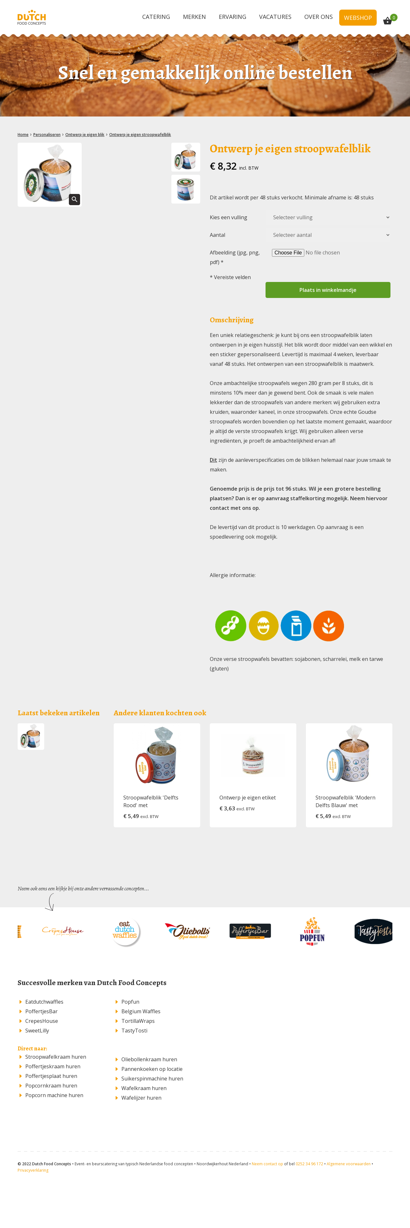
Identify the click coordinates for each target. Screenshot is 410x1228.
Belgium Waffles (140, 1011)
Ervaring (232, 16)
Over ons (318, 16)
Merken (194, 16)
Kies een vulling (228, 217)
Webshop (358, 17)
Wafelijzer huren (141, 1097)
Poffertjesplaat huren (51, 1076)
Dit (213, 459)
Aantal (217, 234)
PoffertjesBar (41, 1011)
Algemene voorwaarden (349, 1164)
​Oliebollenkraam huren (149, 1059)
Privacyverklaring (33, 1170)
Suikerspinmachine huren (152, 1078)
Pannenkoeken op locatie (152, 1068)
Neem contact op (267, 1164)
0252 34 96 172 (309, 1164)
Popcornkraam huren (51, 1085)
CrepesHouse (41, 1020)
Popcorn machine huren (54, 1095)
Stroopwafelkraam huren (55, 1056)
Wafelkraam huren (144, 1088)
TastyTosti (134, 1030)
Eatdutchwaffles (44, 1001)
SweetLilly (37, 1030)
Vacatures (275, 16)
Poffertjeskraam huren (52, 1066)
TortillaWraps (138, 1020)
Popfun (130, 1001)
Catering (156, 16)
